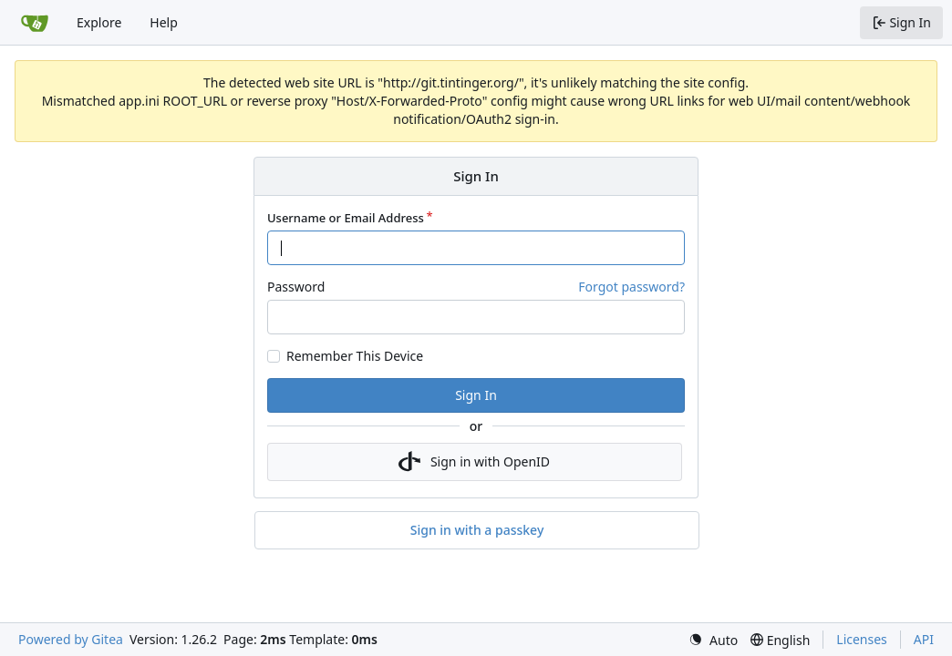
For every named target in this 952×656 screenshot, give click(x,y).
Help (164, 22)
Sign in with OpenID (474, 462)
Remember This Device (354, 356)
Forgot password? (631, 286)
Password (296, 286)
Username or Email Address (345, 218)
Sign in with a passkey (477, 530)
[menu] (713, 640)
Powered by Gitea (70, 639)
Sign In (476, 395)
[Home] (34, 22)
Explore (99, 22)
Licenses (861, 639)
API (924, 639)
